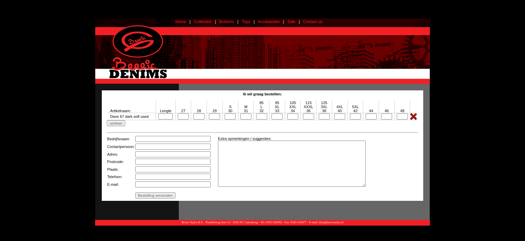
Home (180, 21)
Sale (291, 21)
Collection (203, 21)
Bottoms (226, 21)
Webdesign (422, 227)
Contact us (312, 21)
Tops (246, 21)
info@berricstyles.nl (331, 222)
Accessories (269, 21)
